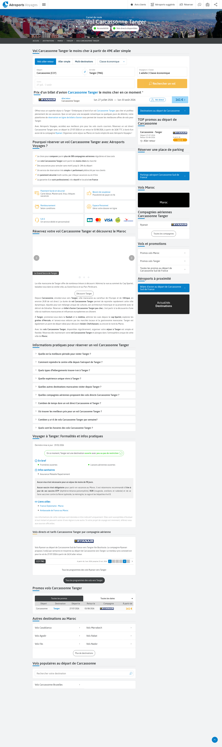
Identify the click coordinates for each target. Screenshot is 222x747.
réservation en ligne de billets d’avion (65, 117)
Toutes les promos (59, 598)
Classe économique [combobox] (109, 61)
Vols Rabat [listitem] (109, 635)
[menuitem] (20, 4)
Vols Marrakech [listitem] (109, 627)
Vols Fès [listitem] (58, 643)
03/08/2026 (89, 608)
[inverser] (85, 72)
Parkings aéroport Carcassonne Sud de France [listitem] (163, 175)
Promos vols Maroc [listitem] (163, 252)
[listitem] (163, 224)
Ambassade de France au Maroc (54, 510)
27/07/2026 (74, 608)
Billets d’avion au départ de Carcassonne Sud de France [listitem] (163, 287)
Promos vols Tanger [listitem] (163, 260)
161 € (129, 608)
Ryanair (59, 133)
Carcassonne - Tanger (151, 132)
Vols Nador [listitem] (109, 643)
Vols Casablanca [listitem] (58, 627)
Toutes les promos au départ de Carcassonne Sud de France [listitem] (163, 269)
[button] (101, 28)
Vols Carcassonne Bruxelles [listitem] (58, 684)
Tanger (112, 110)
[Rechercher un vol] (162, 83)
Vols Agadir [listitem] (58, 635)
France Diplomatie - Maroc (52, 506)
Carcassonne (102, 110)
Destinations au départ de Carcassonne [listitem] (163, 110)
